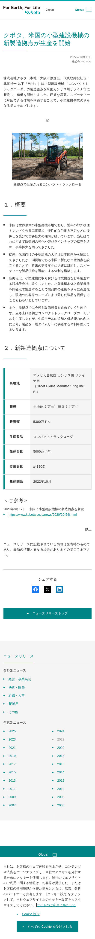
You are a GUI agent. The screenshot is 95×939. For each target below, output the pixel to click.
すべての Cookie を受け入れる (49, 930)
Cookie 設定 (31, 918)
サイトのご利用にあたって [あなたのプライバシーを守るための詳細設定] (56, 908)
